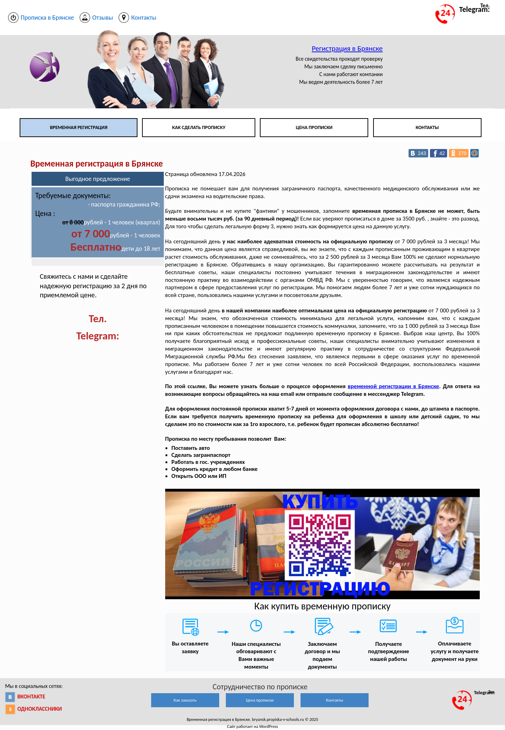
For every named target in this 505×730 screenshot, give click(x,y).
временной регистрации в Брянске (393, 386)
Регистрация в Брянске (347, 48)
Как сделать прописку (198, 127)
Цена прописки (314, 127)
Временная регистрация (78, 127)
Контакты (427, 127)
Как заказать (185, 700)
